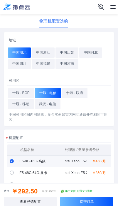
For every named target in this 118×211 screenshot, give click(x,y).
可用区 (14, 81)
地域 (12, 40)
